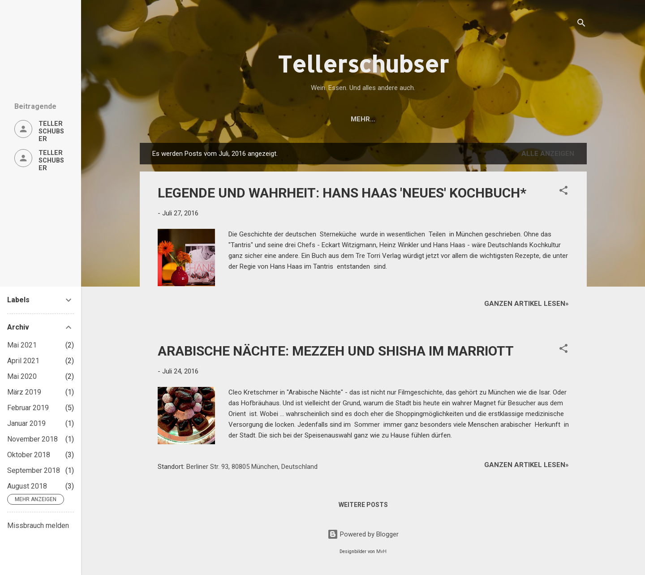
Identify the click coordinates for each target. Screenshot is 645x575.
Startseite (188, 119)
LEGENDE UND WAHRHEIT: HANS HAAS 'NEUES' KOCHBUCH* (342, 193)
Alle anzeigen (547, 154)
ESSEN (269, 119)
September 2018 (33, 470)
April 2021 (23, 360)
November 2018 (32, 439)
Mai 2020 (22, 376)
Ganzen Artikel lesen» (526, 304)
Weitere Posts (363, 504)
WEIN (233, 119)
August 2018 (27, 486)
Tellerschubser (363, 63)
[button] (563, 192)
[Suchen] (581, 24)
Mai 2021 (22, 345)
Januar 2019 (26, 423)
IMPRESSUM (538, 119)
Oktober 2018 (28, 455)
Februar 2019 (28, 407)
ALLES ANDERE (322, 119)
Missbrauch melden (38, 525)
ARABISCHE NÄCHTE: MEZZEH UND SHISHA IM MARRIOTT (336, 351)
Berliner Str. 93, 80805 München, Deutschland (252, 467)
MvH (381, 551)
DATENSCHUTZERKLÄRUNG (457, 119)
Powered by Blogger (363, 534)
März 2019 (24, 392)
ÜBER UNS (379, 119)
